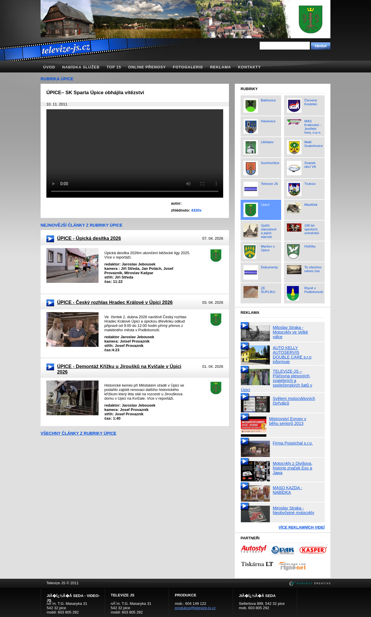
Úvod (49, 67)
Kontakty (249, 67)
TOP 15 (114, 67)
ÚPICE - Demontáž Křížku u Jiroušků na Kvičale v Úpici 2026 (119, 369)
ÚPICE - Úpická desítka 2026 (89, 238)
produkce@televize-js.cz (195, 608)
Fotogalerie (188, 67)
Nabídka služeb (81, 67)
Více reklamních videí (302, 527)
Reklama (220, 67)
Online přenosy (147, 67)
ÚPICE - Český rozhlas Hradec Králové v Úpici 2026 (115, 302)
